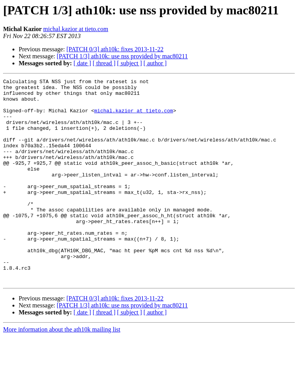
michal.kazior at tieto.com (75, 29)
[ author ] (155, 63)
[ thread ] (104, 63)
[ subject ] (129, 63)
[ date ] (82, 63)
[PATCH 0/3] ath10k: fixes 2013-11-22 (115, 49)
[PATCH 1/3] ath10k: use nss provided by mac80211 (122, 56)
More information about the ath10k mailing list (61, 370)
